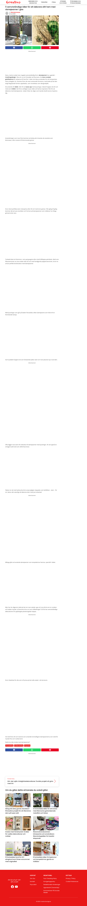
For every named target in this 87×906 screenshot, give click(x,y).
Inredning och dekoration (32, 2)
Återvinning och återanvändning (75, 2)
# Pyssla (27, 745)
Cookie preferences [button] (72, 881)
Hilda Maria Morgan (15, 12)
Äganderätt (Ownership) (51, 887)
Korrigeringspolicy (49, 881)
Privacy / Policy (70, 878)
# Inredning (9, 745)
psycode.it (33, 884)
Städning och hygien (62, 2)
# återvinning (18, 745)
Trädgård (44, 2)
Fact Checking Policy (50, 878)
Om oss (32, 878)
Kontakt (32, 881)
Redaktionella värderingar (51, 884)
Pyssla (54, 2)
